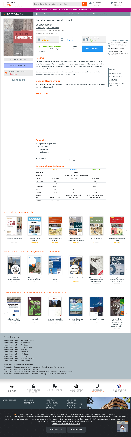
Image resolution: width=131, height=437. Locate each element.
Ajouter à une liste (19, 65)
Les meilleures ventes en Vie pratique (16, 356)
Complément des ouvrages (75, 404)
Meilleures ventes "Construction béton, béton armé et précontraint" (35, 292)
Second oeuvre (19, 365)
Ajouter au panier (92, 48)
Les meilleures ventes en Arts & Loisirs (17, 354)
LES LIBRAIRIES (29, 400)
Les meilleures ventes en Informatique (17, 343)
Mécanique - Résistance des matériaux (53, 374)
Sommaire (113, 80)
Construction (8, 365)
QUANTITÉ (74, 47)
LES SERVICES (71, 400)
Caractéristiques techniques (116, 84)
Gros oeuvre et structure (22, 367)
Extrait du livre (115, 77)
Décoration (29, 365)
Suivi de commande (52, 402)
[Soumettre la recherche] (84, 4)
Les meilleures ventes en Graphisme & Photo (19, 340)
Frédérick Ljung (41, 28)
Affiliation (70, 402)
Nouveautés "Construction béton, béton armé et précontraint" (32, 251)
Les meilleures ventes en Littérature (16, 352)
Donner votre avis (59, 30)
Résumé (112, 70)
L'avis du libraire (115, 73)
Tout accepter (56, 429)
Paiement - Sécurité (51, 405)
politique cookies (67, 414)
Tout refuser (76, 429)
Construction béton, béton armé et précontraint (48, 367)
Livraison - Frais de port (52, 404)
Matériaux (35, 369)
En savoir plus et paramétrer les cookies (66, 424)
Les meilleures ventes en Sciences (15, 349)
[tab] (47, 39)
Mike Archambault (53, 28)
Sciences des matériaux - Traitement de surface (56, 371)
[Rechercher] (57, 4)
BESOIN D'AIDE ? (51, 400)
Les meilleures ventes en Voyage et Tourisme (19, 358)
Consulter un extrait (18, 59)
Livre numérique (50, 407)
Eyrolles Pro (27, 404)
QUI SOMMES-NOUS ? (9, 400)
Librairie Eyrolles (29, 402)
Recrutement (71, 405)
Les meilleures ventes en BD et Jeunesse (17, 361)
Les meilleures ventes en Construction (16, 345)
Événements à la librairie (74, 407)
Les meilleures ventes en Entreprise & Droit (18, 347)
